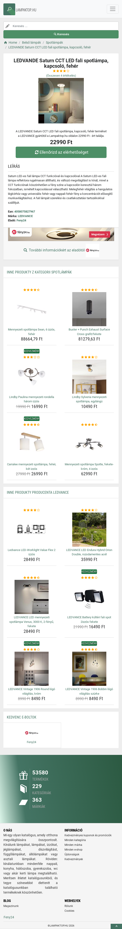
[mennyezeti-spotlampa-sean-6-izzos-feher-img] (31, 309)
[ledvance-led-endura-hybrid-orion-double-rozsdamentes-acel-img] (89, 530)
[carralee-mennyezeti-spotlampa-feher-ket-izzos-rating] (31, 425)
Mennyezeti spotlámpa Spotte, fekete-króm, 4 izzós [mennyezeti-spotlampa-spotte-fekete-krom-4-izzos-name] (89, 467)
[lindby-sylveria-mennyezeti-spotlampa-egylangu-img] (89, 377)
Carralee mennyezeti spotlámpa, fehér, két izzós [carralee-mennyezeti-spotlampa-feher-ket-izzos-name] (31, 467)
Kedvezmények (74, 859)
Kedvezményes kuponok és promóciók (88, 835)
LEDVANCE (25, 216)
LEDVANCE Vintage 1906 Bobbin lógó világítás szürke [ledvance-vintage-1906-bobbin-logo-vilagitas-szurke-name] (89, 691)
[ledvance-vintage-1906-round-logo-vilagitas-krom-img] (31, 669)
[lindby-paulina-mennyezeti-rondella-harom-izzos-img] (31, 377)
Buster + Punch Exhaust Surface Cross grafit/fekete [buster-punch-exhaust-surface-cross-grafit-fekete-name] (89, 332)
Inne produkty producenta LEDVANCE (38, 492)
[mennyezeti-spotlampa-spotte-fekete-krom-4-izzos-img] (89, 444)
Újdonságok (72, 854)
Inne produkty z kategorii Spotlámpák (39, 272)
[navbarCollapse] (113, 9)
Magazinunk (11, 906)
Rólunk (69, 906)
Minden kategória (75, 840)
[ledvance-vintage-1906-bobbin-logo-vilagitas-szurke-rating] (89, 649)
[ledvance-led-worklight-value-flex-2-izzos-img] (31, 530)
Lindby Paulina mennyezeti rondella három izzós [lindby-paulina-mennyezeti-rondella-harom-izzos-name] (31, 399)
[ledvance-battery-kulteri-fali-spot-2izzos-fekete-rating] (89, 578)
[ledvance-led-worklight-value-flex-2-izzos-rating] (31, 510)
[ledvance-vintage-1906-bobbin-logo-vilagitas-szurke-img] (89, 669)
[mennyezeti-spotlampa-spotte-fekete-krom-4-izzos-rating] (89, 425)
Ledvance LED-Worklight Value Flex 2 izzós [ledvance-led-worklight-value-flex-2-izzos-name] (31, 552)
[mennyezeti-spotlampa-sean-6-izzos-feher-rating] (31, 290)
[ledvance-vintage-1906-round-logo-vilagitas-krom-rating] (31, 649)
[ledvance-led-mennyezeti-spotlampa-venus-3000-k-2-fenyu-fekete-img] (31, 597)
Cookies (69, 910)
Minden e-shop (73, 849)
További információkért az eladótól (61, 250)
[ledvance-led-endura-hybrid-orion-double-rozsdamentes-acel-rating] (89, 510)
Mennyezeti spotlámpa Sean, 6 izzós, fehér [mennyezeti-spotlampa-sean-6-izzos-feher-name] (31, 332)
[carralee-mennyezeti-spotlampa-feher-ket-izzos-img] (31, 444)
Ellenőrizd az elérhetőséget (61, 152)
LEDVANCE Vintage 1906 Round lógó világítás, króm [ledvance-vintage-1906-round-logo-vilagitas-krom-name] (31, 691)
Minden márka (73, 844)
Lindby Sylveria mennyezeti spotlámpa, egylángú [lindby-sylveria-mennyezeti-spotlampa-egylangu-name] (89, 399)
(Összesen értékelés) (61, 75)
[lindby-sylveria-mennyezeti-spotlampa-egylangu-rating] (89, 357)
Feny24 (21, 220)
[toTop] (116, 926)
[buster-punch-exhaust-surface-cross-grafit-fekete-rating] (89, 290)
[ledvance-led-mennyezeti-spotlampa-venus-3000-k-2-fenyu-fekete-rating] (31, 578)
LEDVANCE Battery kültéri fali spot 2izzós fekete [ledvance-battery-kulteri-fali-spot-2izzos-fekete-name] (89, 620)
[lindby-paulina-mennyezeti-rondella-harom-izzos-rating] (31, 357)
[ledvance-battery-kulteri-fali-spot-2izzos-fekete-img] (89, 597)
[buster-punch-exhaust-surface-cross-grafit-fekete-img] (89, 309)
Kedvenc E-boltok (21, 717)
